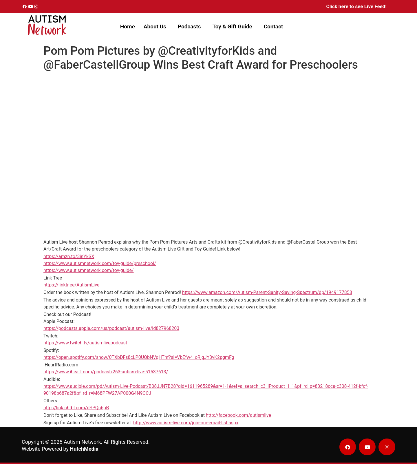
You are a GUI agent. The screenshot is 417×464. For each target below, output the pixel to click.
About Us (155, 26)
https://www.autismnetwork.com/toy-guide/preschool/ (99, 263)
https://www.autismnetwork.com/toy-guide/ (88, 270)
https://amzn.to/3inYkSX (68, 256)
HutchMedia (84, 449)
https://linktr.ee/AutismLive (71, 285)
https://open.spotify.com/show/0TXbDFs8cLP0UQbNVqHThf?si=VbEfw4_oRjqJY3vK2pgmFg (138, 357)
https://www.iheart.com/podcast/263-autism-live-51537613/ (105, 372)
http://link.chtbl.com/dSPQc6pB (76, 407)
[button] (156, 26)
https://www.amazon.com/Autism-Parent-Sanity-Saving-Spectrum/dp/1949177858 (267, 292)
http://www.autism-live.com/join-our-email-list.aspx (185, 422)
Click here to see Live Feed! (356, 6)
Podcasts (189, 26)
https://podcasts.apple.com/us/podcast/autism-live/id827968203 (111, 328)
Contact (273, 26)
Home (127, 26)
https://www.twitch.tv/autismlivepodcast (85, 343)
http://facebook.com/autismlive (238, 415)
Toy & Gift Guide (232, 26)
